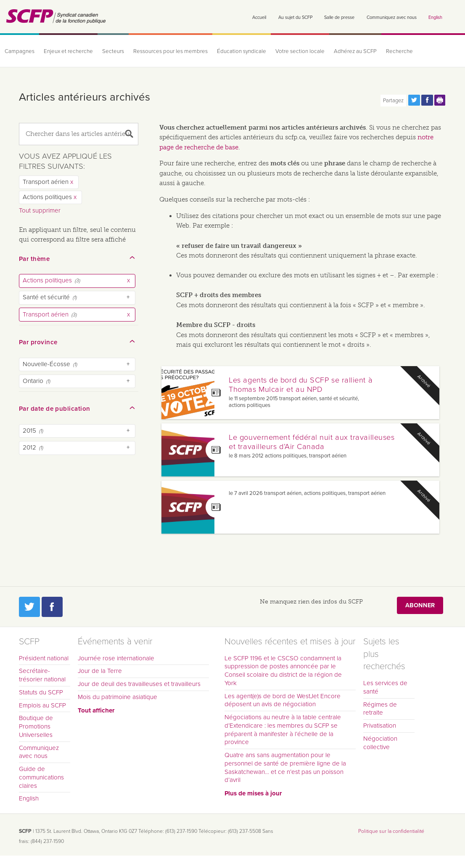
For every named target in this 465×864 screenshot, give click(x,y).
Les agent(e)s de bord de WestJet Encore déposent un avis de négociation (283, 700)
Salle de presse (339, 17)
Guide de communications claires (41, 777)
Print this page (440, 100)
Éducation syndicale (241, 51)
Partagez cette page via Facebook (427, 100)
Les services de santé (385, 687)
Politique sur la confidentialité (391, 831)
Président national (44, 658)
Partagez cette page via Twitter (414, 100)
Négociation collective (380, 743)
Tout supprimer (40, 210)
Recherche (399, 51)
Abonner (420, 605)
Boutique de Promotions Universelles (36, 726)
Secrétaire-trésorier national (42, 675)
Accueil (259, 17)
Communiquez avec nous (392, 17)
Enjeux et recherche (68, 51)
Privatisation (379, 725)
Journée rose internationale (116, 658)
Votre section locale (300, 51)
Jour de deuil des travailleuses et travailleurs (139, 684)
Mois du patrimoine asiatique (117, 697)
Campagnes (19, 51)
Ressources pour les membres (170, 51)
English (435, 17)
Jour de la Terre (100, 671)
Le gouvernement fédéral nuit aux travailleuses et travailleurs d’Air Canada (311, 442)
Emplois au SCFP (42, 705)
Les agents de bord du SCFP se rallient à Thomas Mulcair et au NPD (301, 384)
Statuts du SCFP (41, 692)
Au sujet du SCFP (295, 17)
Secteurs (113, 51)
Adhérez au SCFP (355, 51)
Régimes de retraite (380, 709)
